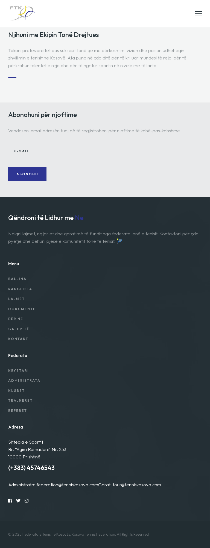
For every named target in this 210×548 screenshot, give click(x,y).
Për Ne (15, 319)
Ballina (17, 279)
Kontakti (19, 339)
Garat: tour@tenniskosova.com (129, 484)
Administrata (24, 380)
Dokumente (22, 309)
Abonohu (27, 174)
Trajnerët (20, 400)
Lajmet (16, 299)
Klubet (16, 390)
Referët (17, 410)
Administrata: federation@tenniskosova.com (53, 484)
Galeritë (19, 329)
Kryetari (18, 370)
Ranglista (20, 289)
